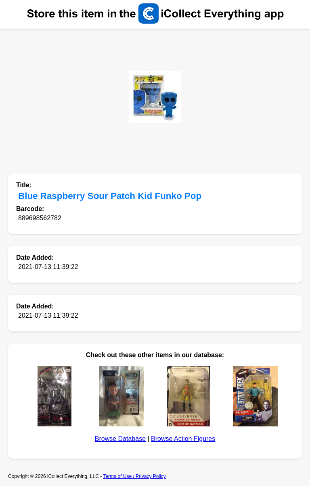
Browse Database (120, 438)
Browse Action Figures (183, 438)
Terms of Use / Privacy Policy (134, 476)
